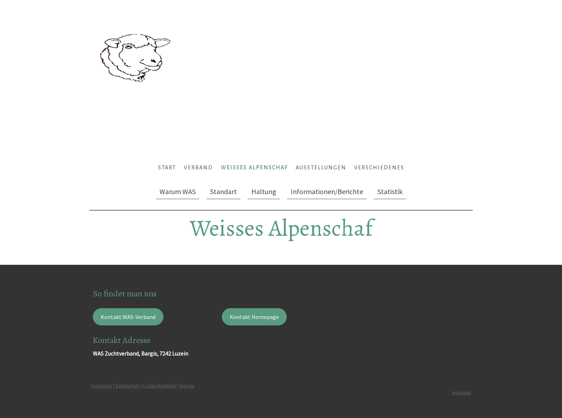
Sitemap (187, 386)
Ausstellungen (321, 167)
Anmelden (461, 392)
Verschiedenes (379, 167)
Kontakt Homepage (254, 316)
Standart (223, 191)
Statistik (390, 191)
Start (167, 167)
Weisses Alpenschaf (254, 167)
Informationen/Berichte (327, 191)
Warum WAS (177, 191)
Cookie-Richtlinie (159, 386)
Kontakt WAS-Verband (128, 316)
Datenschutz (127, 386)
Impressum (101, 386)
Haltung (263, 191)
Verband (198, 167)
